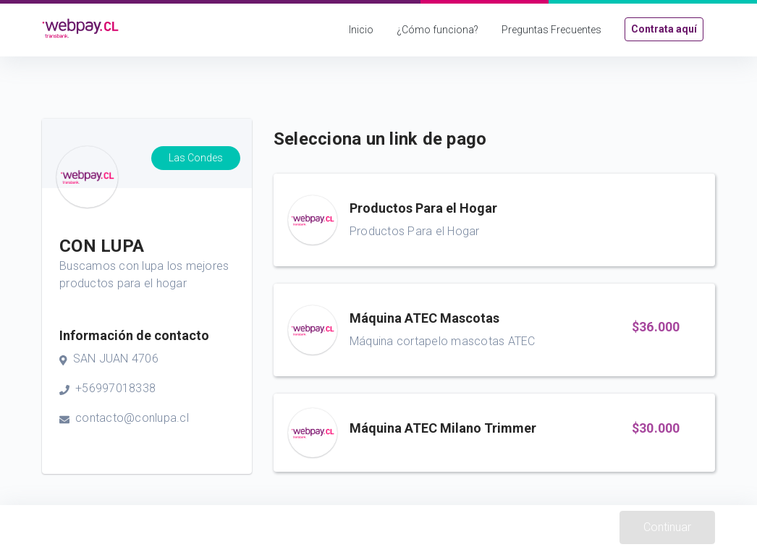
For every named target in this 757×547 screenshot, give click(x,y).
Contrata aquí (664, 29)
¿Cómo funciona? (437, 29)
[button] (494, 220)
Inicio (361, 29)
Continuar (667, 527)
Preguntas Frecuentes (551, 29)
